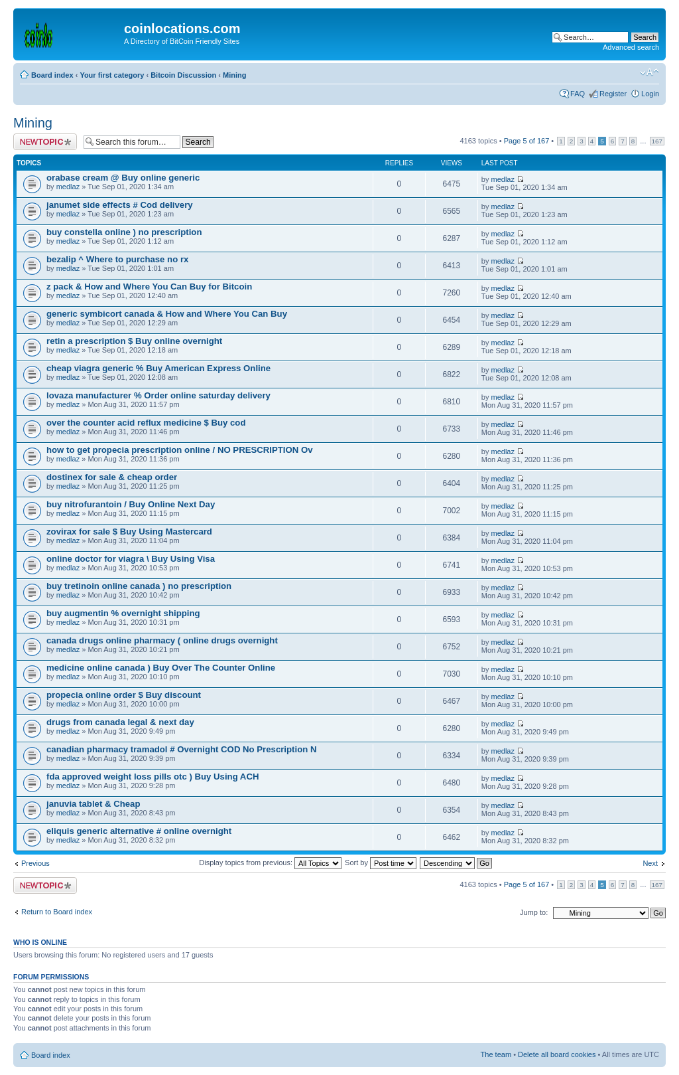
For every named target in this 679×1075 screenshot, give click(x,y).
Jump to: (534, 912)
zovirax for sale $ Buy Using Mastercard (129, 532)
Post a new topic (45, 141)
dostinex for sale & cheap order (111, 477)
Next (650, 863)
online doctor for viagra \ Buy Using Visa (130, 559)
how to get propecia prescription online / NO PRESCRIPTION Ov (179, 450)
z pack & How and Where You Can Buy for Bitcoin (149, 286)
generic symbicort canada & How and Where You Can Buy (166, 314)
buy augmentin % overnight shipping (123, 613)
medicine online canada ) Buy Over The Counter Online (160, 668)
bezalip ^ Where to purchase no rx (117, 259)
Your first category (112, 75)
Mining (234, 75)
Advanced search (631, 47)
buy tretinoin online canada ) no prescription (138, 586)
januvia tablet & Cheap (93, 804)
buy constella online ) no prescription (124, 232)
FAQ (577, 94)
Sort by (380, 863)
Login (650, 94)
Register (613, 94)
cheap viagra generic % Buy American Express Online (158, 368)
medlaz (68, 187)
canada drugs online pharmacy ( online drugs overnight (162, 640)
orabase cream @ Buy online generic (123, 178)
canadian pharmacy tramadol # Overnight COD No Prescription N (181, 749)
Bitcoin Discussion (183, 75)
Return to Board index (56, 912)
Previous (35, 863)
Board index (52, 75)
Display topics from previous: (270, 863)
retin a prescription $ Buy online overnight (134, 341)
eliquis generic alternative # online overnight (138, 831)
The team (496, 1054)
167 (657, 141)
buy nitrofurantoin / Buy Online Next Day (130, 504)
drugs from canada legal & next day (120, 722)
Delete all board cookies (556, 1054)
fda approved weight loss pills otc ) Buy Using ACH (152, 777)
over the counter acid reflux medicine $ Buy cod (145, 423)
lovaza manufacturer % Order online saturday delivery (158, 395)
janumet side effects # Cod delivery (119, 205)
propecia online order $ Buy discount (123, 695)
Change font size (649, 72)
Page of (527, 141)
